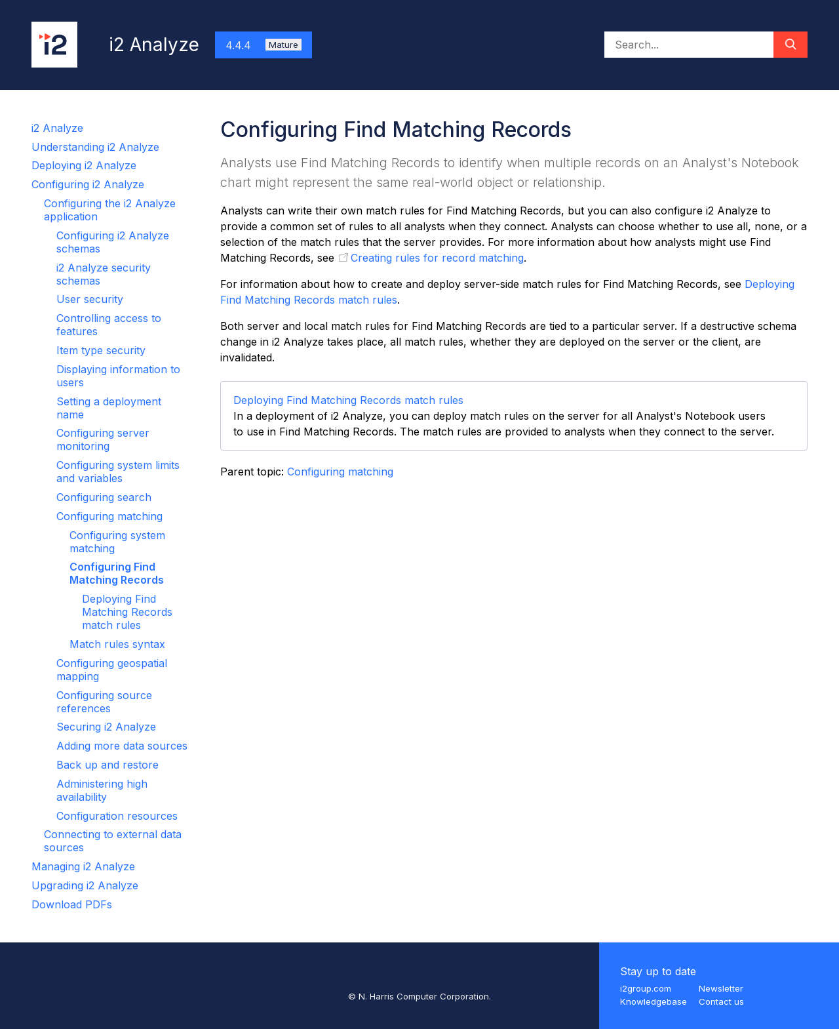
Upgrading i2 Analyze (84, 885)
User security (89, 299)
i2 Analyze (57, 127)
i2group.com (645, 988)
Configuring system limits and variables (118, 471)
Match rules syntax (117, 644)
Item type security (101, 350)
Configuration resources (117, 815)
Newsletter (721, 988)
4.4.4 (263, 45)
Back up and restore (107, 764)
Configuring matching (109, 516)
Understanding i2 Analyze (95, 146)
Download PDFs (71, 904)
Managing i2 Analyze (83, 866)
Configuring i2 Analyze (87, 184)
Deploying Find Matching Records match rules (127, 612)
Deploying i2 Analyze (83, 165)
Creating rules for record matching (437, 257)
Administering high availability (101, 790)
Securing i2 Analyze (106, 726)
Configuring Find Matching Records (116, 573)
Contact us (721, 1001)
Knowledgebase (653, 1001)
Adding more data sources (121, 745)
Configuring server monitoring (102, 439)
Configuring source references (104, 702)
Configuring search (103, 497)
